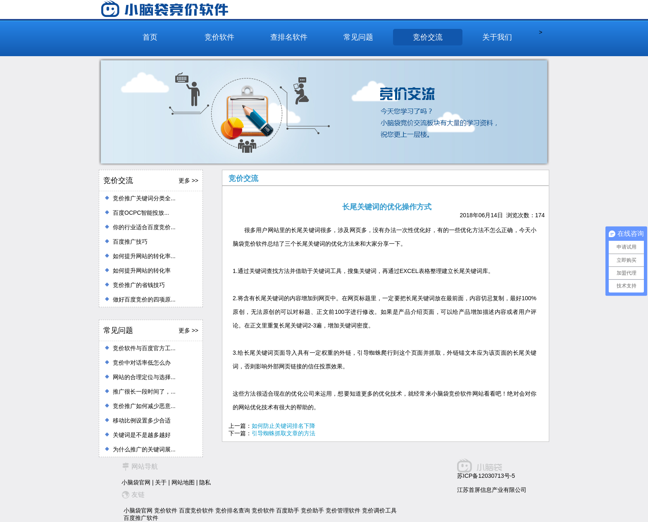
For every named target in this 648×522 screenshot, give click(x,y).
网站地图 (183, 482)
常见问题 (358, 37)
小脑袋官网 (136, 482)
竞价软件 (219, 37)
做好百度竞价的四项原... (144, 299)
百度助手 (287, 510)
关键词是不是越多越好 (142, 435)
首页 (150, 37)
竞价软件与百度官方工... (144, 348)
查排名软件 (288, 37)
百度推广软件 (141, 518)
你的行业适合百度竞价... (144, 227)
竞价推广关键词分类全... (144, 198)
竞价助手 (312, 510)
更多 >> (188, 180)
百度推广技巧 (130, 241)
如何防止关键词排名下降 (283, 425)
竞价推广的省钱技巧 (139, 285)
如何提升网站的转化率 (142, 270)
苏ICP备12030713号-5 (486, 475)
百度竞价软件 (196, 510)
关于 (161, 482)
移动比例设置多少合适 (142, 420)
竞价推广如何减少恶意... (144, 406)
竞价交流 (428, 37)
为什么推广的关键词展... (144, 449)
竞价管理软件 (343, 510)
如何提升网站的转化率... (144, 256)
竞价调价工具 (379, 510)
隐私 (205, 482)
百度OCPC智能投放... (141, 212)
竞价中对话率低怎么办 (142, 362)
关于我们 (497, 37)
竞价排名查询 (232, 510)
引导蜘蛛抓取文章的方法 (283, 433)
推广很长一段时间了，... (144, 391)
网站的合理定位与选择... (144, 377)
